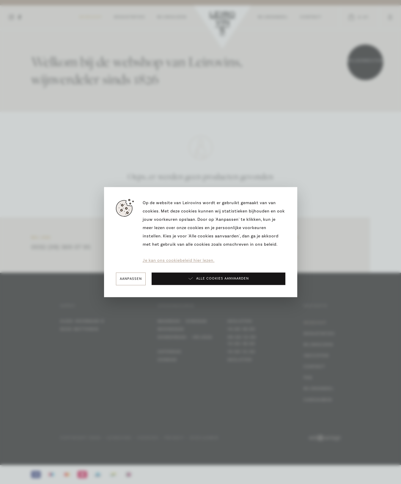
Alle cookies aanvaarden (218, 278)
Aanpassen (131, 279)
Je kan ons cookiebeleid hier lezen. (179, 260)
